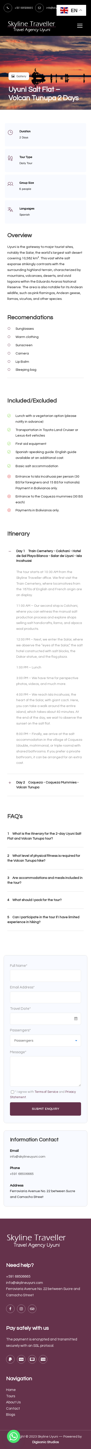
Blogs (10, 1414)
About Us (13, 1402)
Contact (13, 1408)
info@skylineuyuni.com (27, 1156)
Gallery (18, 76)
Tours (10, 1396)
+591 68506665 (22, 1174)
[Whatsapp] (13, 1436)
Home (11, 1390)
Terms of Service (46, 1092)
